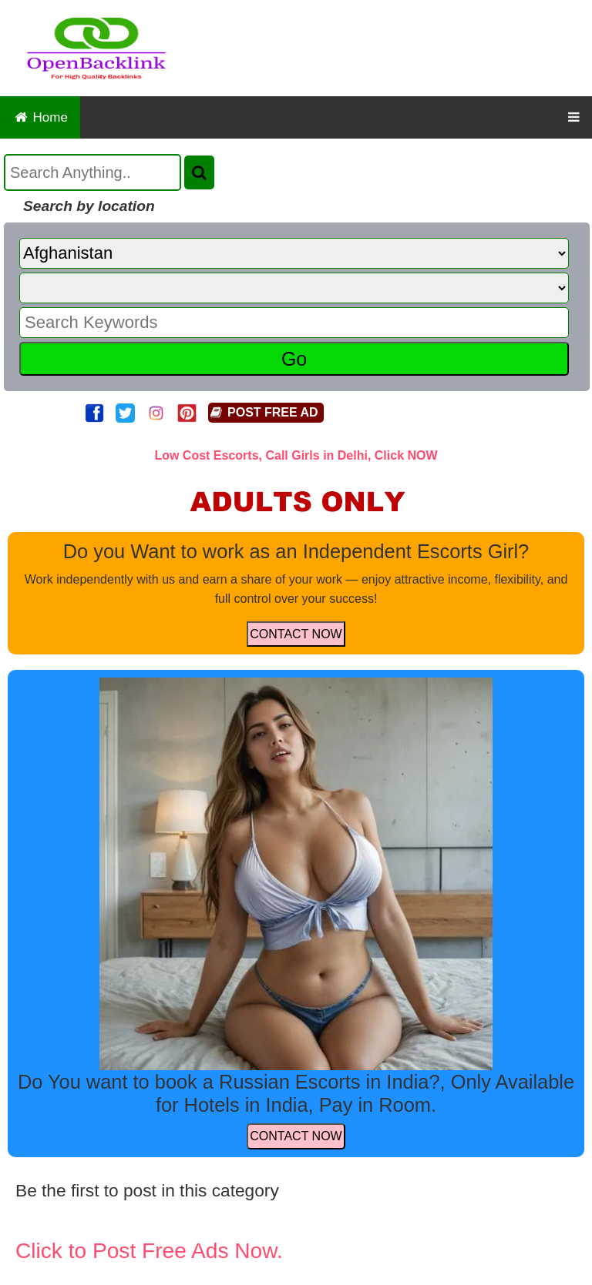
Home (40, 117)
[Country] (294, 253)
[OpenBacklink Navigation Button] (574, 117)
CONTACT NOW (295, 634)
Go (294, 359)
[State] (294, 288)
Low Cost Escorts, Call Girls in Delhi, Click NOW (295, 455)
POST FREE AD (263, 412)
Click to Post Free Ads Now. (149, 1251)
